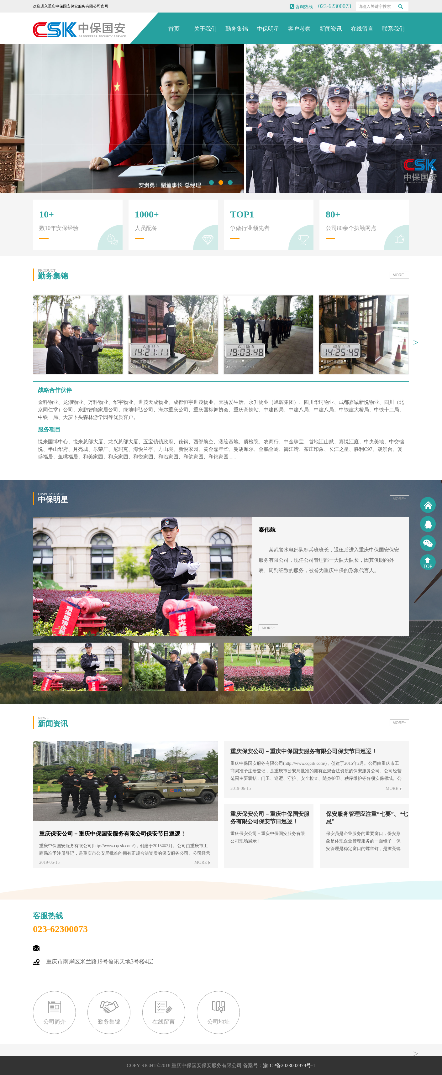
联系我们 (393, 29)
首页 (174, 29)
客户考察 (299, 29)
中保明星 (268, 29)
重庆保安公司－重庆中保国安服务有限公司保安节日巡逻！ (303, 751)
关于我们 (205, 29)
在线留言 (362, 29)
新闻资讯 (330, 29)
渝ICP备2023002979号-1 (289, 1065)
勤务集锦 (236, 29)
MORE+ (399, 275)
